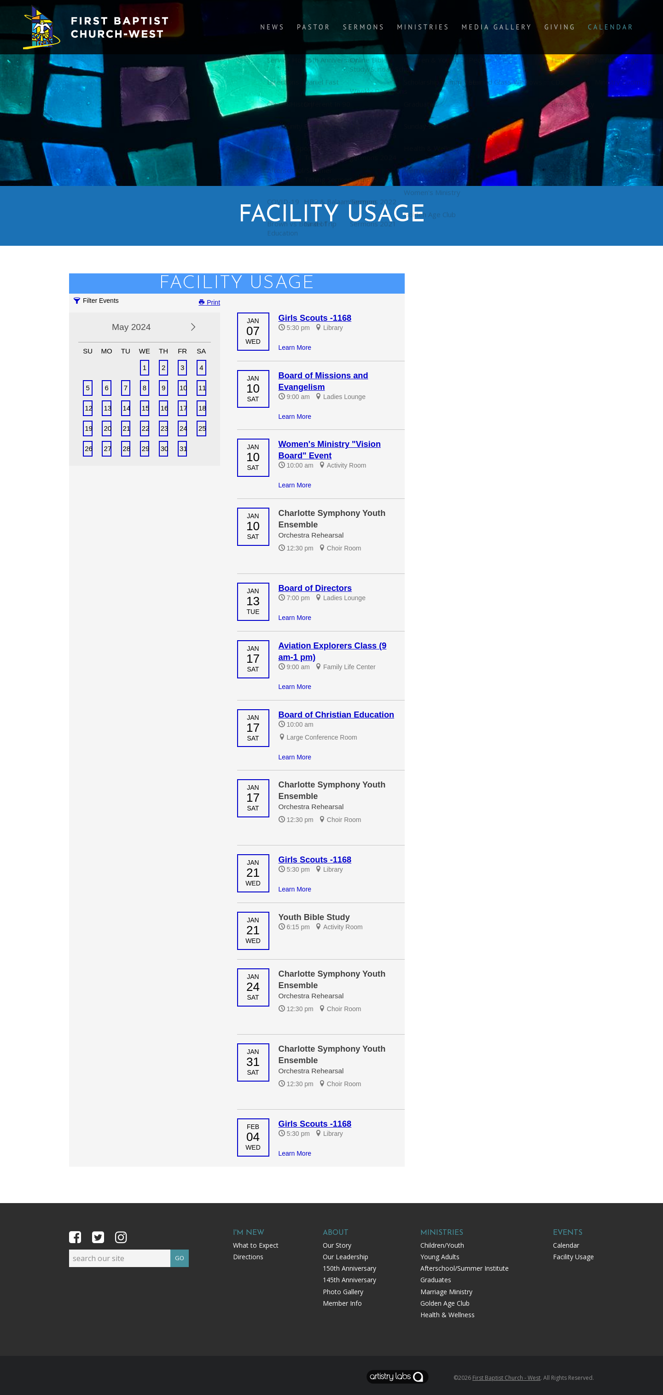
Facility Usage (573, 1256)
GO (179, 1256)
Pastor (336, 28)
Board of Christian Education (337, 714)
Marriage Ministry (446, 1291)
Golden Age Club (445, 1303)
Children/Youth (442, 1245)
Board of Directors (315, 588)
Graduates (435, 1279)
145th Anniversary (349, 1279)
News (299, 28)
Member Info (342, 1303)
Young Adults (439, 1256)
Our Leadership (345, 1256)
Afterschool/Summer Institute (464, 1268)
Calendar (613, 28)
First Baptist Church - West (506, 1378)
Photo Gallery (343, 1291)
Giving (566, 28)
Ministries (438, 28)
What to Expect (256, 1245)
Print (209, 302)
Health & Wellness (447, 1314)
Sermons (382, 28)
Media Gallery (507, 28)
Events (567, 1233)
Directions (248, 1256)
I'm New (248, 1233)
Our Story (337, 1245)
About (336, 1233)
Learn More (295, 347)
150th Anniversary (349, 1268)
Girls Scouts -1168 (315, 318)
